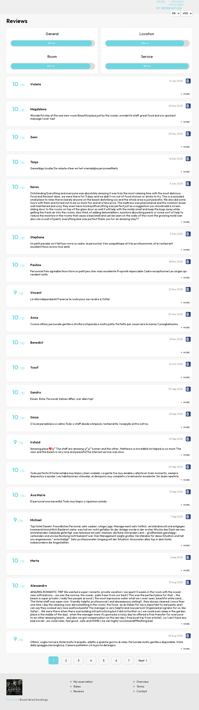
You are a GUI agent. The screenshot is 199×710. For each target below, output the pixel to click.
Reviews (178, 1)
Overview (143, 681)
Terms (140, 686)
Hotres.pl (12, 699)
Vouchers (176, 4)
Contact (142, 691)
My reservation (169, 8)
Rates (161, 1)
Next (143, 660)
